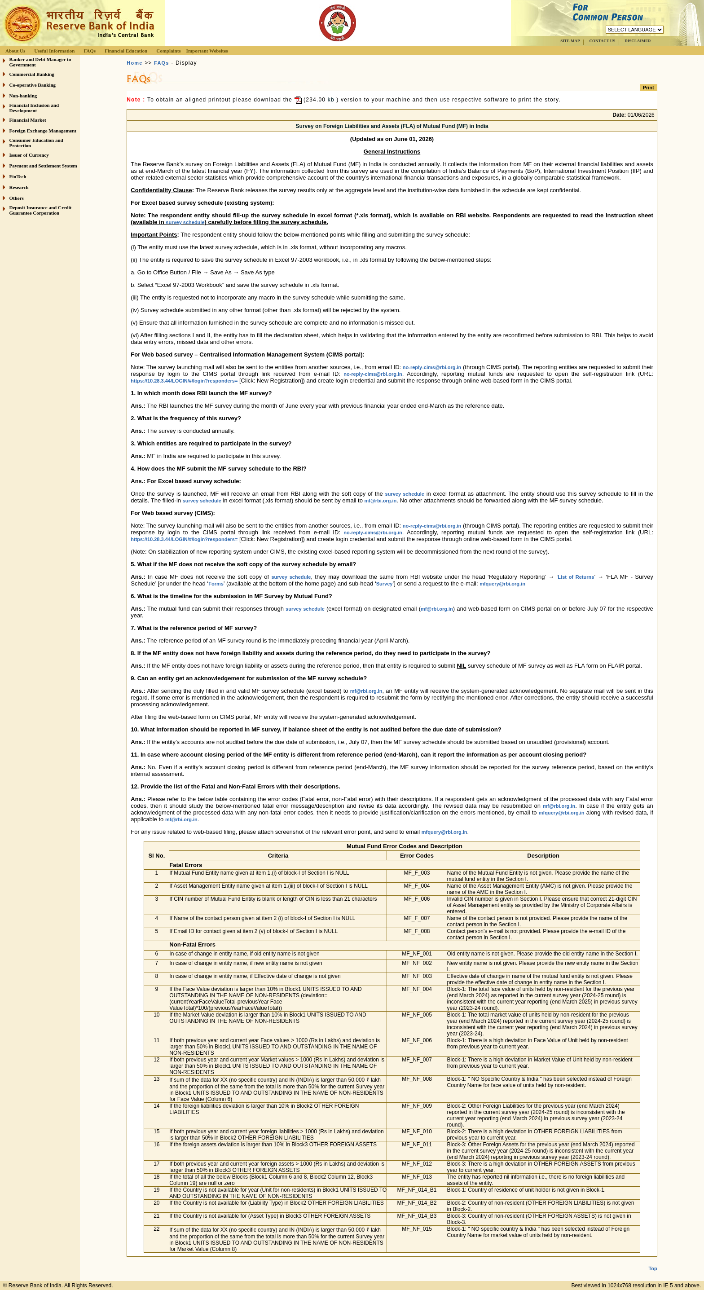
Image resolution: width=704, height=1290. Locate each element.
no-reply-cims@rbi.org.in (432, 367)
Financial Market (27, 120)
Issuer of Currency (29, 155)
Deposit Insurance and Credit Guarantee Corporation (40, 210)
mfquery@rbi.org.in (502, 583)
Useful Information (54, 50)
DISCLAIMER (638, 41)
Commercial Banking (31, 74)
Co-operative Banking (32, 85)
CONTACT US (602, 41)
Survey (384, 583)
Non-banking (23, 95)
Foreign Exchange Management (43, 130)
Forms (216, 583)
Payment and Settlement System (43, 165)
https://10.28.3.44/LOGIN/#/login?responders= (184, 380)
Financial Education (126, 50)
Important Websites (207, 50)
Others (16, 198)
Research (19, 187)
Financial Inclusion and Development (34, 107)
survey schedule (185, 222)
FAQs (90, 50)
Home (134, 63)
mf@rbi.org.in (380, 500)
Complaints (168, 50)
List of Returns (576, 577)
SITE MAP (570, 41)
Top (652, 1261)
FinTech (17, 176)
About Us (15, 50)
